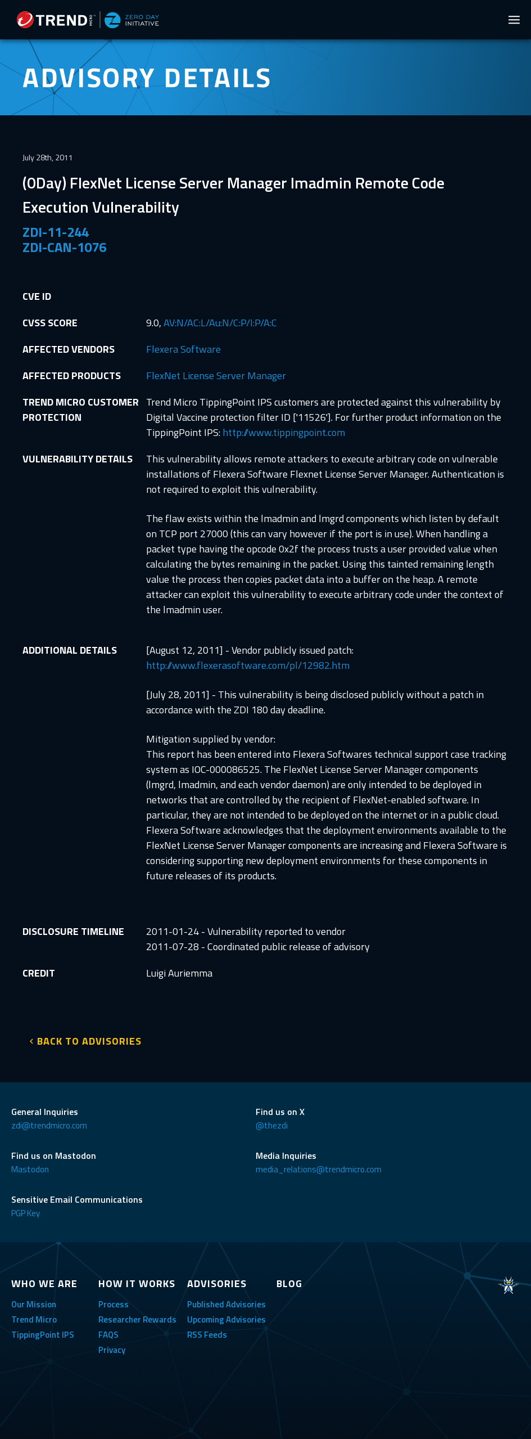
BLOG (289, 1283)
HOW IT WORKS (136, 1283)
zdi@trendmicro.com (49, 1125)
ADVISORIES (217, 1283)
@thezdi (272, 1125)
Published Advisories (226, 1304)
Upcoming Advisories (226, 1319)
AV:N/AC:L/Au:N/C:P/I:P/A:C (220, 322)
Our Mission (33, 1304)
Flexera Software (183, 349)
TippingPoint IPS (42, 1334)
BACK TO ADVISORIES (89, 1041)
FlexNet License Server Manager (216, 375)
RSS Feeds (207, 1334)
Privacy (111, 1349)
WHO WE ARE (44, 1283)
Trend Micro (34, 1319)
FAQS (108, 1334)
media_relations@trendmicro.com (319, 1169)
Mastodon (30, 1169)
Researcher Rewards (137, 1319)
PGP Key (25, 1213)
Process (113, 1304)
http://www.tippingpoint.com (284, 432)
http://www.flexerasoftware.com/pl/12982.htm (248, 665)
